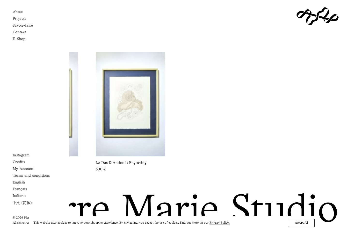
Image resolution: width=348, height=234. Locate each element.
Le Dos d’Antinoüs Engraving (121, 163)
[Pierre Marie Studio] (317, 16)
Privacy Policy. (220, 222)
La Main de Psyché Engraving (35, 163)
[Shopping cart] (22, 16)
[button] (11, 16)
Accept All (301, 222)
